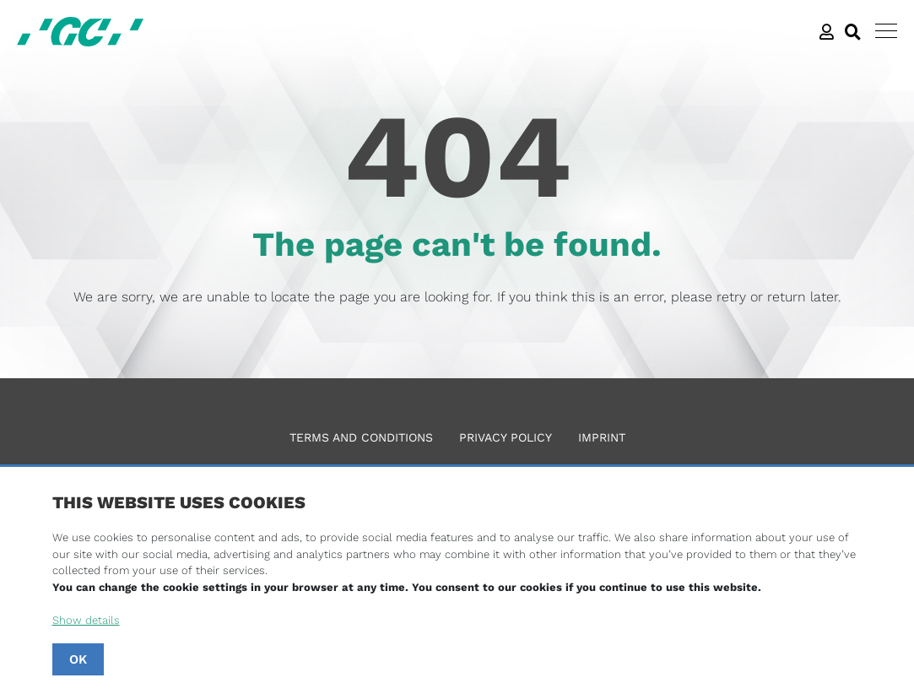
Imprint (601, 437)
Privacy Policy (505, 437)
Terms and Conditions (361, 437)
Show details (86, 620)
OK (78, 659)
